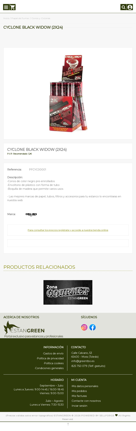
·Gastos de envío (53, 353)
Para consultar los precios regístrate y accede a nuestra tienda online (68, 230)
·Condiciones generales (49, 368)
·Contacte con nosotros (86, 400)
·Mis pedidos (79, 391)
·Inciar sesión (79, 405)
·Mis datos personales (84, 386)
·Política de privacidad (50, 358)
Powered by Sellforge (97, 415)
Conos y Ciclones (41, 18)
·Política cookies (53, 363)
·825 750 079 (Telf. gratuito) (88, 366)
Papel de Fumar (20, 18)
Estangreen (62, 415)
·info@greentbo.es (82, 361)
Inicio (6, 18)
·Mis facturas (79, 396)
